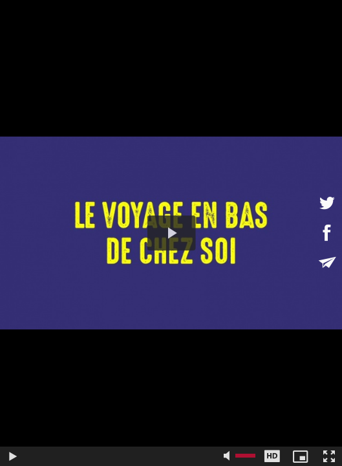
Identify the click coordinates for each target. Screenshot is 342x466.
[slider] (122, 456)
